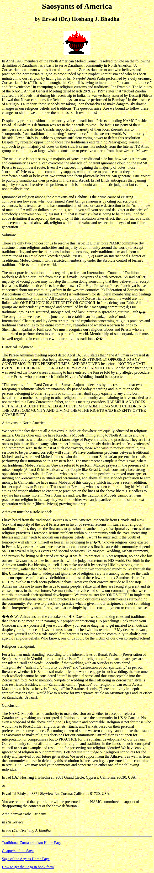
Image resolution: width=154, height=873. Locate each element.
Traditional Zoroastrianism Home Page (32, 843)
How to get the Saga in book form (28, 867)
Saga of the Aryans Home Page (26, 859)
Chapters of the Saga (18, 851)
